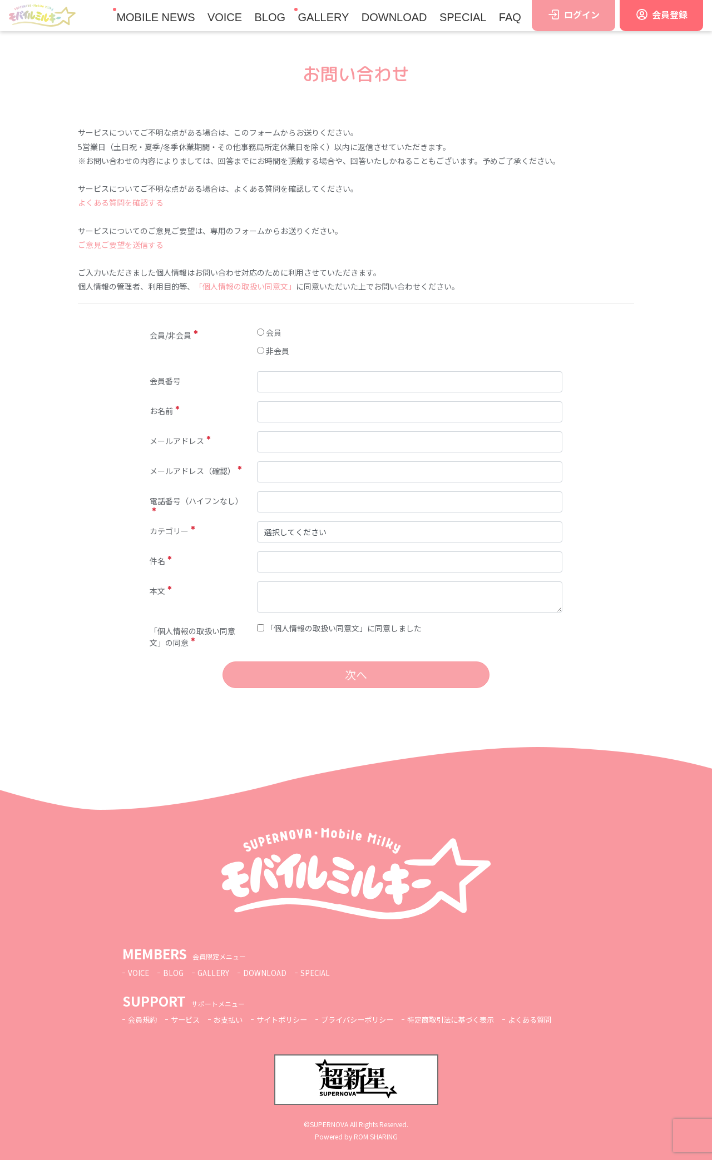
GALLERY (323, 17)
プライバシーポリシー (370, 1019)
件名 (160, 560)
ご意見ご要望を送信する (121, 244)
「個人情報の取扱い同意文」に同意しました (339, 628)
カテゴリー (172, 530)
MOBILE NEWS (155, 17)
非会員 (273, 350)
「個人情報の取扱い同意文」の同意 (192, 636)
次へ (356, 674)
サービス (188, 1019)
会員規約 (143, 1019)
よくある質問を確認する (121, 202)
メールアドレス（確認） (195, 470)
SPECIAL (462, 17)
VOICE (224, 17)
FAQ (510, 17)
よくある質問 (554, 1019)
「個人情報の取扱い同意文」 (245, 286)
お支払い (233, 1019)
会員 (269, 332)
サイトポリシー (290, 1019)
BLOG (270, 17)
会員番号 (165, 380)
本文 (160, 590)
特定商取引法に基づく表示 (470, 1019)
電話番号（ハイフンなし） (196, 503)
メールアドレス (180, 440)
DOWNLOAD (394, 17)
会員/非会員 (173, 335)
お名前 (164, 410)
